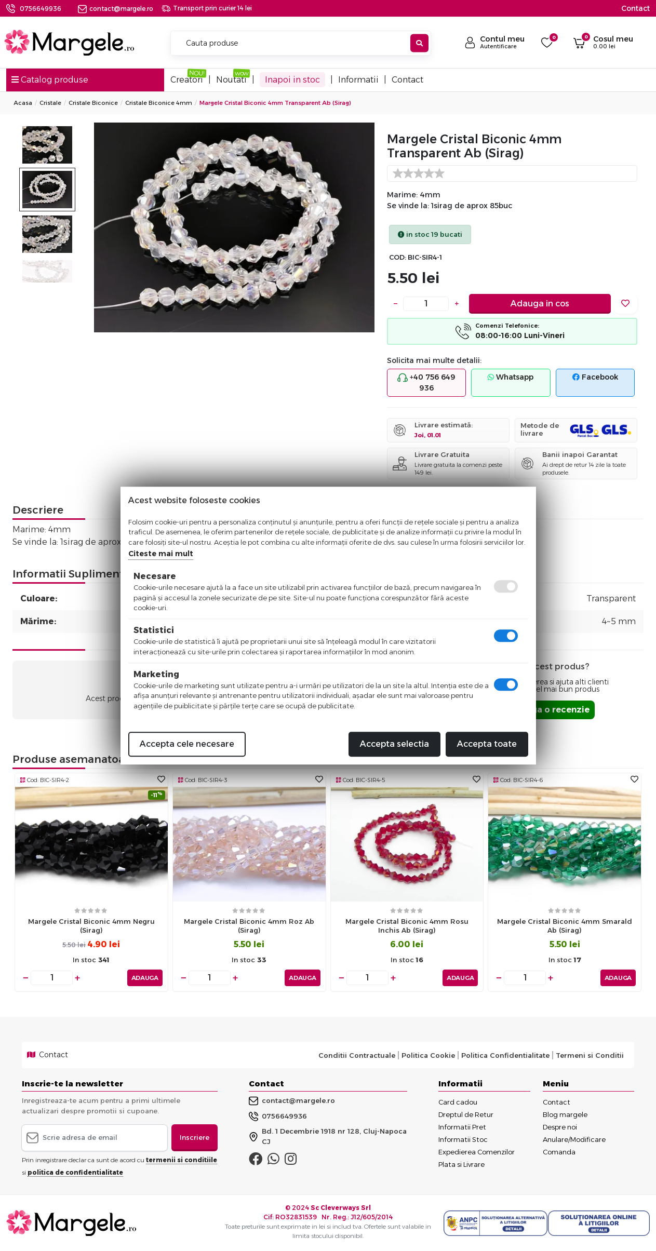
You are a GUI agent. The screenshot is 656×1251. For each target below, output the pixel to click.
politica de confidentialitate (75, 1172)
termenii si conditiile (181, 1160)
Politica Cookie (428, 1055)
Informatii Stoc (463, 1139)
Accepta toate (487, 744)
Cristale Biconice (93, 102)
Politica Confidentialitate (505, 1055)
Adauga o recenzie (549, 710)
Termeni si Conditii (590, 1055)
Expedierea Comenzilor (476, 1152)
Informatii (358, 80)
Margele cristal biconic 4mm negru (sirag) (91, 925)
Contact (635, 8)
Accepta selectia (394, 744)
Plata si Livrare (461, 1164)
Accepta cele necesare (187, 744)
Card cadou (457, 1102)
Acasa (23, 102)
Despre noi (560, 1127)
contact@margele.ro (115, 8)
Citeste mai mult (160, 553)
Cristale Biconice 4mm (158, 102)
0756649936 (40, 8)
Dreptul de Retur (465, 1114)
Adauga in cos (540, 303)
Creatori (186, 80)
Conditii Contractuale (356, 1055)
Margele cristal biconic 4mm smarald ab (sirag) (564, 925)
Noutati (231, 80)
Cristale (50, 102)
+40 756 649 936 (426, 382)
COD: (397, 257)
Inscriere (194, 1137)
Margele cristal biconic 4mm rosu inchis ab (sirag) (406, 925)
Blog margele (565, 1114)
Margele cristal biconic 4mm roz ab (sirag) (249, 925)
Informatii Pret (462, 1127)
